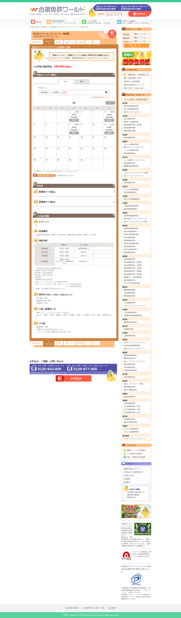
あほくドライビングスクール (134, 361)
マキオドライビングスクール (134, 439)
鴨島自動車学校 (129, 358)
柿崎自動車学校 (129, 252)
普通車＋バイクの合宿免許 (136, 450)
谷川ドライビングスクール (133, 176)
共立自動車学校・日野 (132, 406)
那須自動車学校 (129, 163)
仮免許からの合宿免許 (132, 81)
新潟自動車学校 (129, 246)
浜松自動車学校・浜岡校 (133, 265)
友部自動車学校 (129, 183)
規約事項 (127, 482)
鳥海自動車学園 (129, 128)
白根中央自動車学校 (131, 234)
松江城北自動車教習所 (132, 345)
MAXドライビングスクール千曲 (135, 222)
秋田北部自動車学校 (131, 106)
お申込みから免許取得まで (133, 472)
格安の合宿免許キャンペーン (134, 85)
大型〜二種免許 (136, 22)
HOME (39, 22)
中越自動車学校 (129, 240)
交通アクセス (69, 42)
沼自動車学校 (128, 329)
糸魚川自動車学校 (130, 231)
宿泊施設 (59, 42)
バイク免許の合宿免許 (134, 454)
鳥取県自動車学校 (130, 322)
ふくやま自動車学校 (131, 150)
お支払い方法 (128, 475)
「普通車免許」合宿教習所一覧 (137, 75)
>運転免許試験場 (132, 495)
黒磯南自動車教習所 (131, 166)
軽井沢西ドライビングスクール (135, 219)
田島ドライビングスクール (133, 147)
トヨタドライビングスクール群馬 (136, 173)
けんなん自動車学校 (131, 144)
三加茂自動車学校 (130, 370)
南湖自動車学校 (129, 153)
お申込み (141, 14)
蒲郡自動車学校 (129, 290)
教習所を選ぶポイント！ (133, 469)
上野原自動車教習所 (131, 206)
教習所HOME (36, 42)
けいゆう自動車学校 (131, 429)
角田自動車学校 (129, 137)
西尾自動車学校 (129, 296)
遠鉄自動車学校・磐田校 (133, 271)
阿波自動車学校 (129, 364)
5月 (109, 103)
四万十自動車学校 (130, 390)
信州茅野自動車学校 (131, 216)
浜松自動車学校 (129, 259)
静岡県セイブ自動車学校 (133, 277)
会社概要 (112, 608)
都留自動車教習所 (130, 209)
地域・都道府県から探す (133, 78)
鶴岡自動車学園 (129, 131)
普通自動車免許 (64, 22)
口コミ (96, 42)
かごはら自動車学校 (131, 189)
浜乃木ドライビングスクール (134, 342)
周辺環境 (80, 42)
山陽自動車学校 (129, 336)
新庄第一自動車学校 (131, 122)
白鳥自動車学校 (129, 377)
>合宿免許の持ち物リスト (135, 492)
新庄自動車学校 (129, 119)
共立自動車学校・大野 (132, 409)
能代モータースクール (132, 112)
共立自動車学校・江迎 (132, 412)
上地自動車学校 (129, 293)
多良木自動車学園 (130, 422)
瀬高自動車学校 (129, 397)
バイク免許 (98, 22)
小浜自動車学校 (129, 303)
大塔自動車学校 (129, 403)
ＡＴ (66, 81)
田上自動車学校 (129, 237)
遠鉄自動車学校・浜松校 (133, 274)
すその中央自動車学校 (132, 283)
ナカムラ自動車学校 (131, 432)
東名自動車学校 (129, 280)
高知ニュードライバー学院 (133, 384)
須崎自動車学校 (129, 387)
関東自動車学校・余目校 (133, 125)
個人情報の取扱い (72, 608)
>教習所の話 (130, 497)
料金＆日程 (48, 41)
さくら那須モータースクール (134, 160)
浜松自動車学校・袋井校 (133, 262)
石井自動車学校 (129, 367)
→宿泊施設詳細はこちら (99, 97)
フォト (88, 42)
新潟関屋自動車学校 (131, 228)
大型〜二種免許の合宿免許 (136, 457)
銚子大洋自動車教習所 (132, 199)
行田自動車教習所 (130, 192)
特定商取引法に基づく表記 (94, 608)
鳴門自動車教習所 (130, 355)
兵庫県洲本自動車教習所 (133, 315)
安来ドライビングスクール (133, 348)
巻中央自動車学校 (130, 249)
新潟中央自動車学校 (131, 243)
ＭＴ (82, 81)
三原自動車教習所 (130, 312)
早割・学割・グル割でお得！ (134, 88)
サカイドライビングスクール (134, 306)
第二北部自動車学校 (131, 109)
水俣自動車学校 (129, 419)
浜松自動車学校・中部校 (133, 268)
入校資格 (127, 479)
